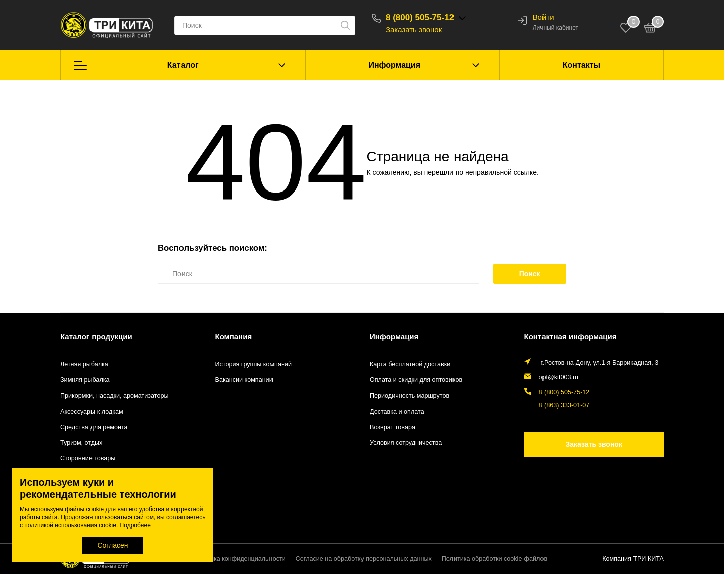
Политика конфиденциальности (239, 558)
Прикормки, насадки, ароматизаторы (114, 395)
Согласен (112, 545)
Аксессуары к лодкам (91, 411)
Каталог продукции (96, 336)
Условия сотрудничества (406, 442)
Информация (394, 65)
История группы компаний (253, 364)
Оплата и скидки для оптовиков (416, 380)
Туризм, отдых (81, 442)
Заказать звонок (414, 29)
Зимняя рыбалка (85, 380)
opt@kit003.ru (559, 377)
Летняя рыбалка (84, 364)
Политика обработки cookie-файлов (494, 558)
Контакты (581, 65)
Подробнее (135, 525)
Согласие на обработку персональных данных (364, 558)
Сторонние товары (87, 458)
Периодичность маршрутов (409, 395)
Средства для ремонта (94, 427)
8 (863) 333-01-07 (564, 405)
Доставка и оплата (397, 411)
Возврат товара (392, 427)
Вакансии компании (244, 380)
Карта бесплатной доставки (410, 364)
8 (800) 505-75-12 (420, 17)
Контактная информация (570, 336)
